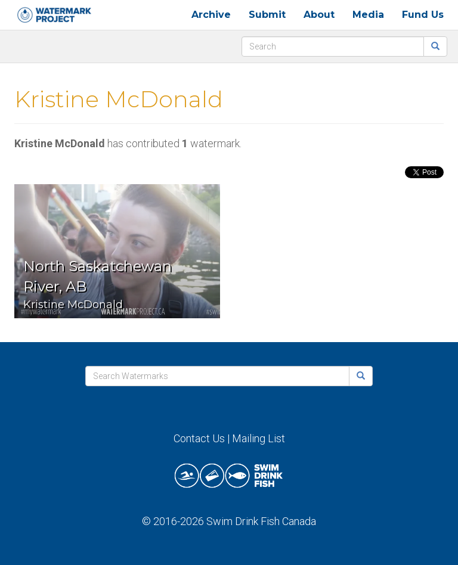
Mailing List (258, 438)
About (319, 14)
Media (368, 14)
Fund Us (423, 14)
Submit (267, 14)
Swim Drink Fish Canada (261, 521)
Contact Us (199, 438)
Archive (211, 14)
